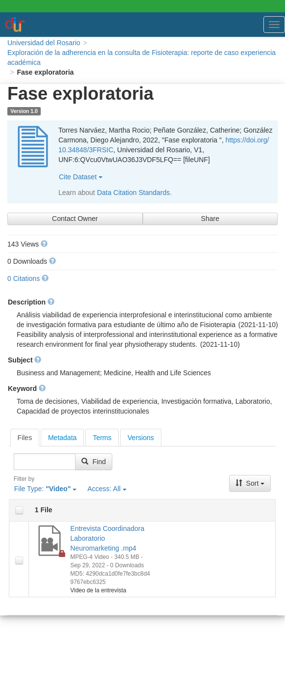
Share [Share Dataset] (210, 218)
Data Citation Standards (133, 192)
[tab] (25, 437)
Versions (141, 438)
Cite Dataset (81, 177)
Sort (250, 483)
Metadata (62, 438)
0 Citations (23, 278)
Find (93, 462)
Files (25, 438)
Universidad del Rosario (43, 43)
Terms (102, 438)
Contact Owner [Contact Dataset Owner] (75, 218)
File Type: (45, 489)
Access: (107, 489)
